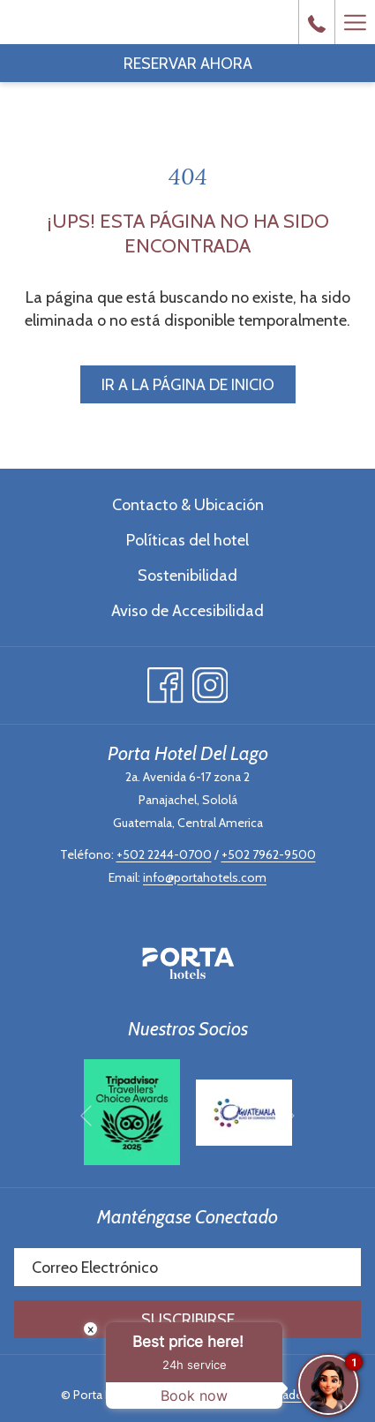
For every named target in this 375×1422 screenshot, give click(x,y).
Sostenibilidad (187, 575)
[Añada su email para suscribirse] (187, 1267)
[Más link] (354, 22)
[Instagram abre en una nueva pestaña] (210, 681)
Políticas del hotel (187, 540)
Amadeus (289, 1395)
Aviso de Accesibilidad (187, 611)
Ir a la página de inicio (187, 385)
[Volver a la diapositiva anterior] (86, 1115)
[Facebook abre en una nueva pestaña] (165, 681)
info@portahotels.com (204, 877)
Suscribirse (188, 1319)
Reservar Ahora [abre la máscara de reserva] (188, 63)
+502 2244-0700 (164, 854)
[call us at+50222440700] (317, 22)
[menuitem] (187, 504)
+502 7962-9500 (268, 854)
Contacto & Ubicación (188, 505)
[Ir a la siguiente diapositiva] (289, 1115)
